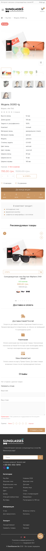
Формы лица (27, 487)
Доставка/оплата (9, 514)
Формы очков (8, 487)
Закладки (26, 525)
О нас (5, 511)
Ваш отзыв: (5, 400)
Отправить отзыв (36, 430)
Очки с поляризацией (30, 494)
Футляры (6, 500)
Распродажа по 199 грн (31, 500)
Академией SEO (28, 543)
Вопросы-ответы (29, 511)
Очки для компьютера (11, 497)
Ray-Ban (8, 18)
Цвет (4, 490)
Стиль (25, 490)
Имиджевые (27, 497)
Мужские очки (28, 481)
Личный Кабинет (9, 525)
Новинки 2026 (28, 478)
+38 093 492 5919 (12, 465)
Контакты (26, 514)
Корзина (26, 528)
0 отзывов (16, 112)
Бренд (5, 494)
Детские (26, 484)
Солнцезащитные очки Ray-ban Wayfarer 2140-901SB (23, 278)
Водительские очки (10, 484)
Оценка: (4, 423)
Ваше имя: (4, 391)
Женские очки (8, 481)
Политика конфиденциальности (23, 540)
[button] (42, 10)
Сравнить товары (9, 528)
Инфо (41, 2)
